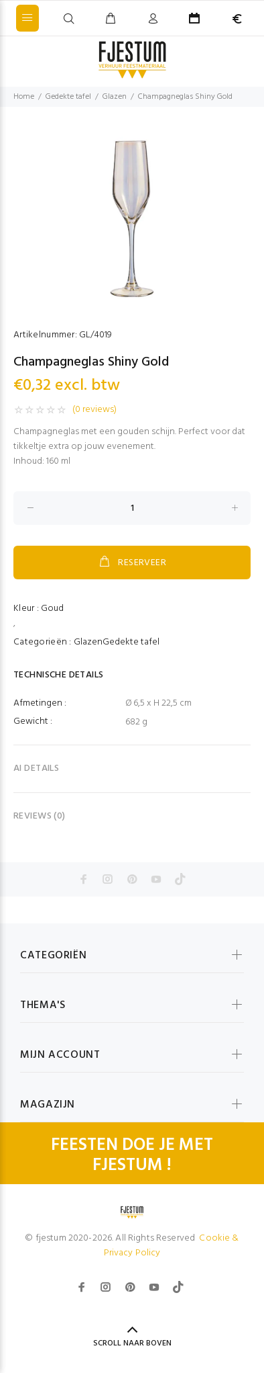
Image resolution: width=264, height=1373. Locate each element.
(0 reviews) (94, 410)
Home (23, 96)
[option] (132, 217)
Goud (52, 608)
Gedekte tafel (68, 96)
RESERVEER (132, 562)
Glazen (115, 96)
